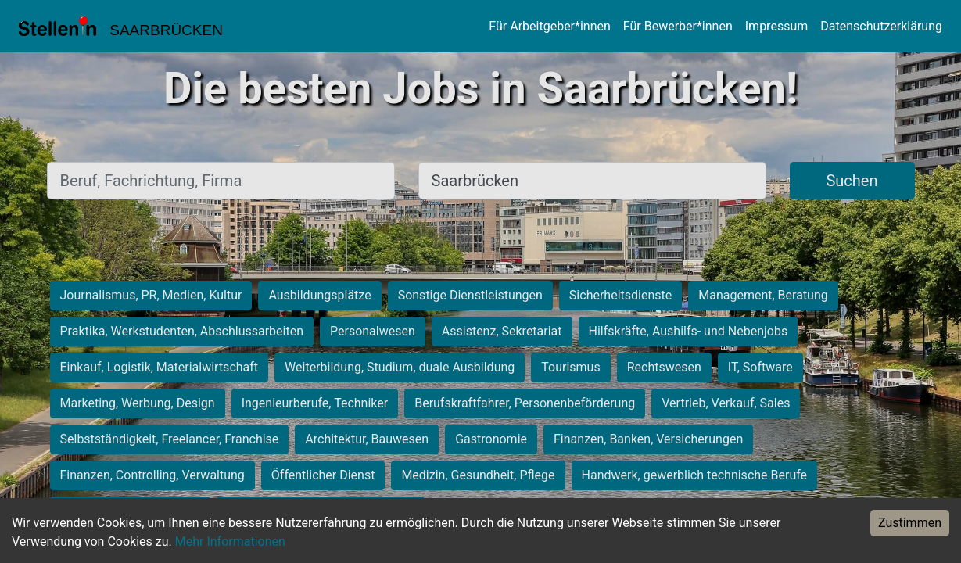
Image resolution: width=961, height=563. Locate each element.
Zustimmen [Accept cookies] (909, 522)
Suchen (851, 180)
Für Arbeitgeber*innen (549, 26)
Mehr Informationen (230, 541)
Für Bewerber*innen (678, 26)
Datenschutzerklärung (881, 26)
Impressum (777, 26)
